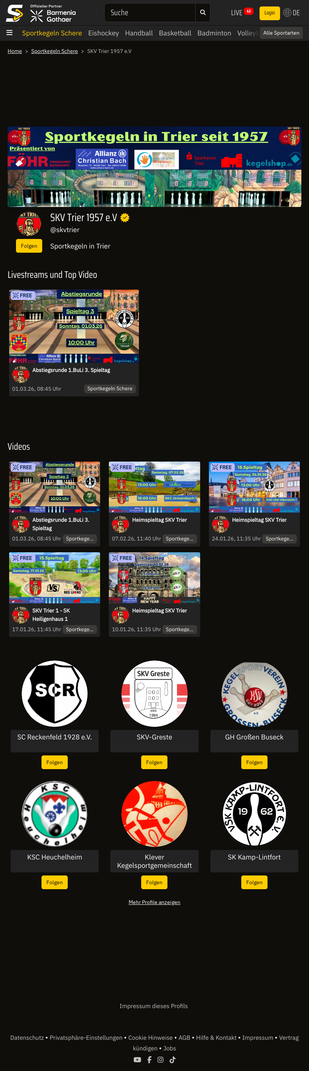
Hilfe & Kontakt (217, 1038)
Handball (139, 33)
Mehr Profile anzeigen (154, 902)
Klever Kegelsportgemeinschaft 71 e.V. (154, 861)
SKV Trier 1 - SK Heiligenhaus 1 (51, 614)
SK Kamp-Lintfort (254, 857)
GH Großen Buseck (254, 737)
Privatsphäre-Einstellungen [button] (86, 1038)
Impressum (258, 1038)
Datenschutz (27, 1038)
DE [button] (291, 12)
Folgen (29, 245)
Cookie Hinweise (151, 1038)
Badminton (214, 33)
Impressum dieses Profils (153, 1006)
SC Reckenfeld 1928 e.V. (55, 737)
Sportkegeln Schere (52, 33)
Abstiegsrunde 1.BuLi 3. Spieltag (71, 370)
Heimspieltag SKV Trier (159, 519)
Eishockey (103, 33)
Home (15, 51)
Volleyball (252, 33)
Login (269, 13)
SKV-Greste (154, 737)
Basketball (175, 33)
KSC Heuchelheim (54, 857)
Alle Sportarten (281, 32)
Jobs (169, 1048)
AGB (185, 1038)
